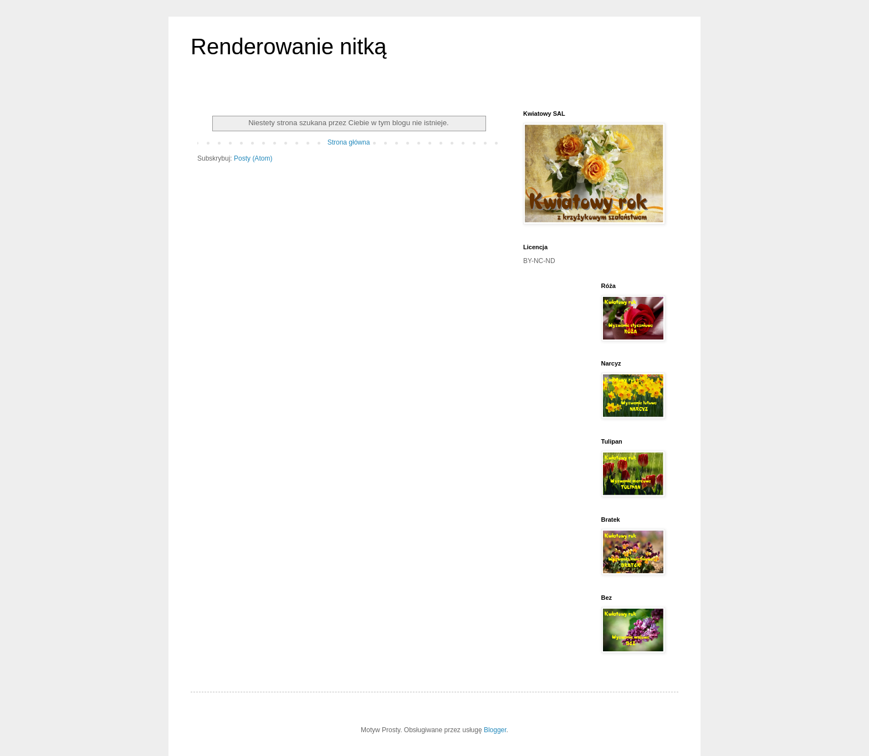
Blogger (495, 730)
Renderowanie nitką (289, 46)
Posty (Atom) (253, 158)
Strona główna (349, 142)
